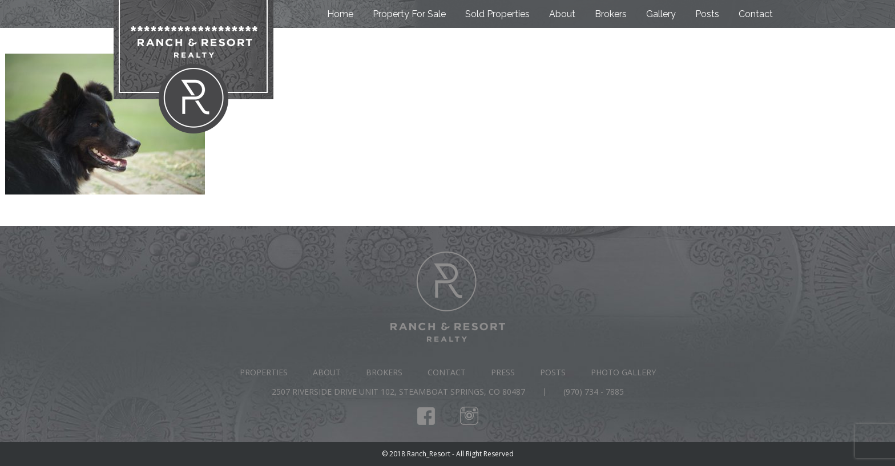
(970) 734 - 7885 (593, 391)
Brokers (611, 14)
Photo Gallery (623, 372)
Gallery (661, 14)
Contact (756, 14)
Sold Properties (497, 14)
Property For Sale (409, 14)
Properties (264, 372)
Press (503, 372)
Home (340, 14)
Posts (707, 14)
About (562, 14)
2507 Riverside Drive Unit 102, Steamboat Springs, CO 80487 (398, 391)
